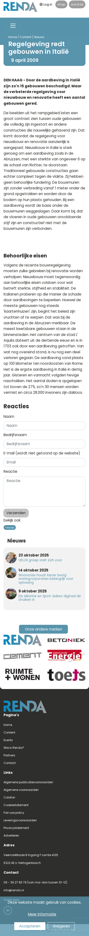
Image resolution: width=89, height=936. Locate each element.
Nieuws (38, 37)
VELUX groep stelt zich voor (40, 560)
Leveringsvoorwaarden (20, 820)
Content (24, 37)
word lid (77, 4)
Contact (10, 763)
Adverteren (11, 835)
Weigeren (61, 926)
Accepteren (29, 926)
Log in (46, 4)
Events (8, 740)
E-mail (42, 453)
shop (61, 4)
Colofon (9, 797)
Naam (9, 416)
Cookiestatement (16, 805)
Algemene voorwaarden (21, 790)
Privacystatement (16, 828)
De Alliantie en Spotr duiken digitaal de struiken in (50, 598)
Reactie (10, 471)
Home (11, 37)
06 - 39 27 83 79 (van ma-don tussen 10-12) (35, 882)
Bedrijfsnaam (15, 434)
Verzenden (16, 512)
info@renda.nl (14, 890)
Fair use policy (14, 813)
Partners (9, 755)
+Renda (9, 527)
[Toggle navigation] (12, 25)
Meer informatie (42, 914)
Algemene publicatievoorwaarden (28, 782)
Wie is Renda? (14, 748)
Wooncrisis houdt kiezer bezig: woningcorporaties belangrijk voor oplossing (46, 579)
